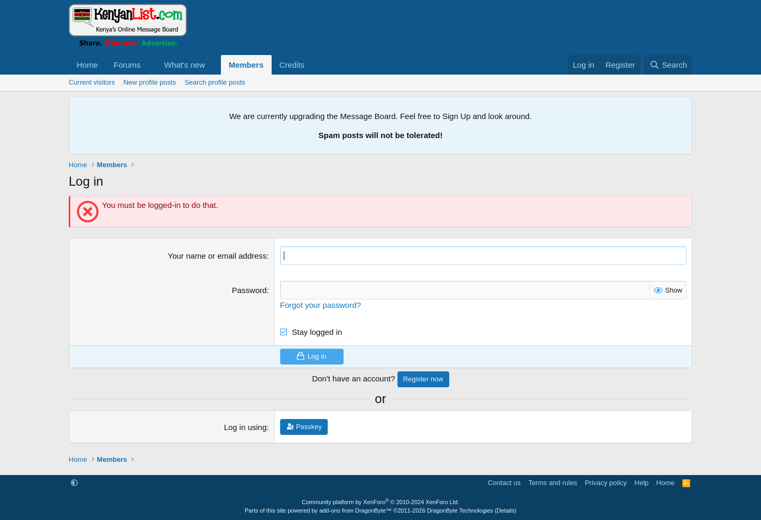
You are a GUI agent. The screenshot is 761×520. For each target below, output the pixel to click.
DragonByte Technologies (460, 510)
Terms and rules (552, 483)
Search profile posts (214, 82)
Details (506, 510)
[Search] (668, 65)
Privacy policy (606, 483)
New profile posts (149, 82)
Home (87, 64)
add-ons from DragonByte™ (355, 510)
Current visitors (92, 82)
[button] (149, 65)
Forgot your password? (320, 304)
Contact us (504, 483)
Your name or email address (217, 255)
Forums (127, 64)
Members (246, 64)
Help (642, 483)
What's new (184, 64)
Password (249, 290)
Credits (292, 64)
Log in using (245, 427)
